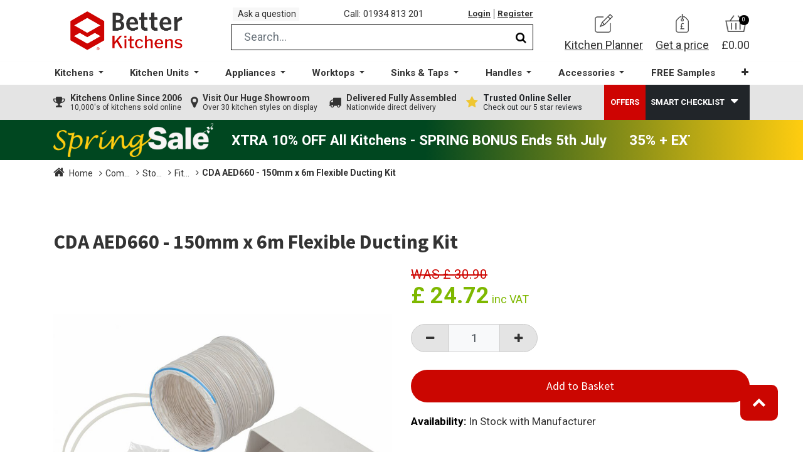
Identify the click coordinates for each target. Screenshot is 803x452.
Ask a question (272, 18)
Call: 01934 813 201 (388, 18)
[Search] (521, 46)
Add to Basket (580, 394)
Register (514, 18)
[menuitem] (676, 82)
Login (476, 18)
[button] (737, 81)
